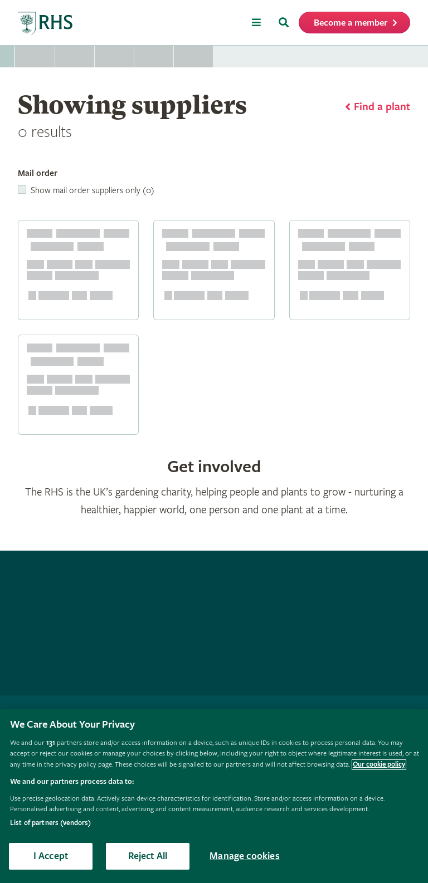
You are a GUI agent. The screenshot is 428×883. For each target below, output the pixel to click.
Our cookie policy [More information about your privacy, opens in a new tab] (379, 765)
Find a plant (382, 107)
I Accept (50, 856)
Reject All (148, 856)
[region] (214, 796)
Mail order (37, 173)
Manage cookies (245, 856)
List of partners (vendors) (50, 823)
